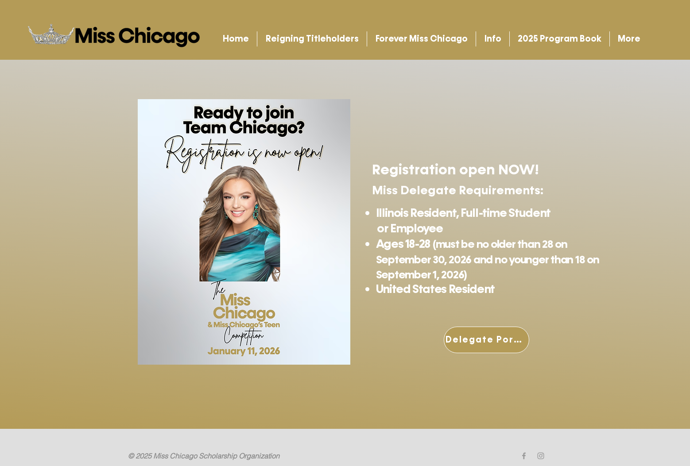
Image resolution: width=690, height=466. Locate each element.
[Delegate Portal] (486, 340)
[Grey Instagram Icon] (540, 455)
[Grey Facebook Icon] (523, 455)
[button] (312, 38)
